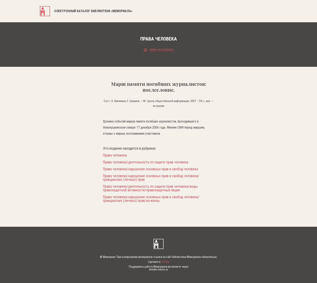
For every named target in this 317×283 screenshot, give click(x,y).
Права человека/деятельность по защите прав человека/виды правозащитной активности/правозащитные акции (150, 188)
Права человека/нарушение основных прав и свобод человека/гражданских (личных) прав (151, 177)
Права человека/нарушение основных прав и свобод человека (150, 169)
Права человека (115, 155)
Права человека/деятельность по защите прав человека (145, 162)
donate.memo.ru (158, 269)
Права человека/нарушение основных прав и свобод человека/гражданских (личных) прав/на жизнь (151, 198)
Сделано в (158, 261)
